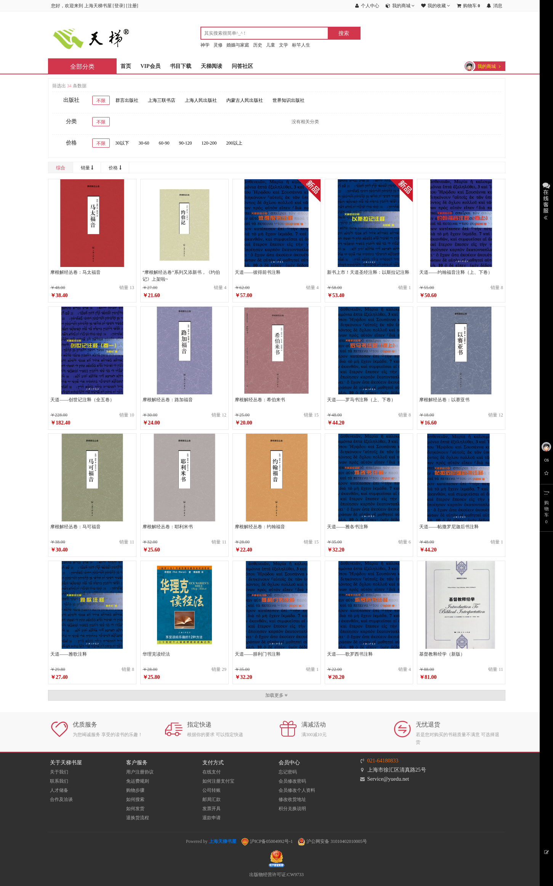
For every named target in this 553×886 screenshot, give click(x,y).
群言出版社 (126, 100)
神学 (205, 45)
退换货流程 (137, 817)
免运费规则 (137, 781)
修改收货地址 (292, 799)
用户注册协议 (140, 772)
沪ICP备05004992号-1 (267, 841)
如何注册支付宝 (218, 781)
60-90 (164, 143)
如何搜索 (135, 799)
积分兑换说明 (292, 808)
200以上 (234, 143)
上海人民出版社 (201, 100)
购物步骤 (135, 790)
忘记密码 (288, 772)
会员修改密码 (292, 781)
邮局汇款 (211, 799)
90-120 (185, 143)
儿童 (270, 45)
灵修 (218, 45)
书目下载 (180, 66)
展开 (546, 200)
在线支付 (211, 772)
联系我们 (59, 781)
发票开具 (211, 808)
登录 (118, 5)
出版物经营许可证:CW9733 (276, 874)
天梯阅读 (211, 66)
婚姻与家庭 (237, 45)
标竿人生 (301, 45)
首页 (125, 66)
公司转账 (211, 790)
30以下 (122, 143)
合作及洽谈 (61, 799)
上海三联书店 (161, 100)
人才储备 (59, 790)
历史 (257, 45)
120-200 (209, 143)
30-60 (144, 143)
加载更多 (276, 695)
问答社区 (242, 66)
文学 (283, 45)
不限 (101, 100)
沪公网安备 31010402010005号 (332, 841)
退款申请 (211, 817)
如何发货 (135, 808)
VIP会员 (150, 66)
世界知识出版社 (288, 100)
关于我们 (59, 772)
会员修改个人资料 (297, 790)
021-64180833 (383, 761)
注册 (132, 5)
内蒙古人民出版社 (244, 100)
